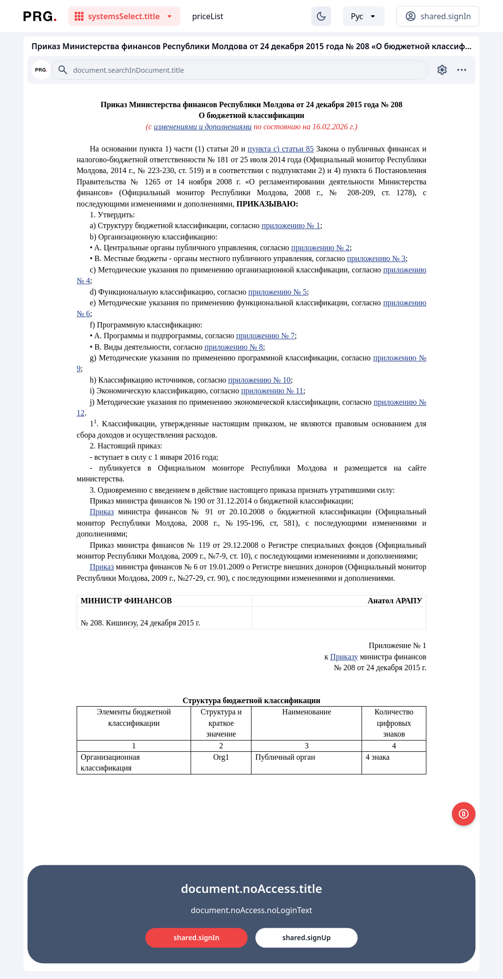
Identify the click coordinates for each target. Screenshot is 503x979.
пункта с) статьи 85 (280, 149)
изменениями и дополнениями (203, 126)
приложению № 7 (265, 335)
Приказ (102, 511)
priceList (207, 16)
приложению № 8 (233, 347)
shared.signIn (196, 937)
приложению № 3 (376, 258)
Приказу (344, 657)
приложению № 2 (320, 247)
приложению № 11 (272, 390)
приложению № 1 (291, 225)
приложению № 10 (259, 380)
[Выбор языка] (364, 16)
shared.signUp (306, 937)
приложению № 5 (278, 292)
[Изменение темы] (321, 16)
